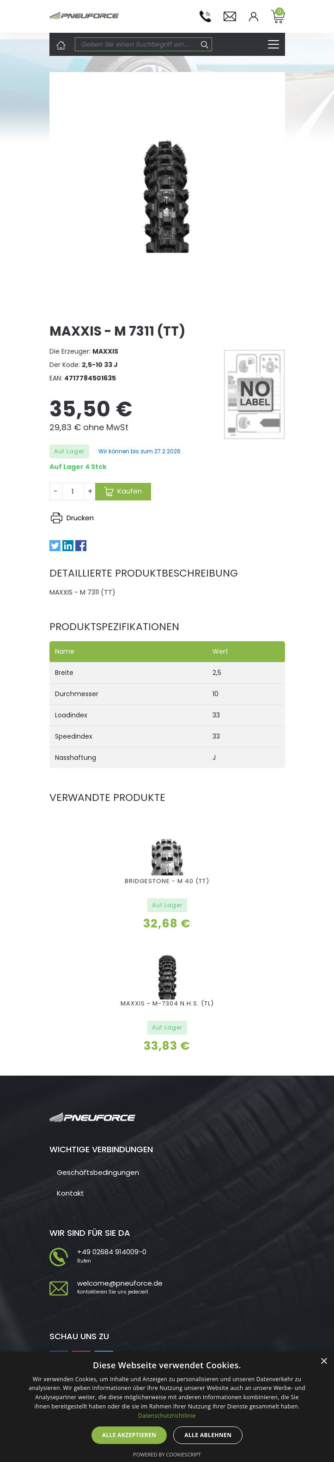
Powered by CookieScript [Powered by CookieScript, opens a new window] (167, 1454)
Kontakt (70, 1193)
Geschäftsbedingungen (98, 1172)
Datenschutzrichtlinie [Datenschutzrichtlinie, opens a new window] (167, 1416)
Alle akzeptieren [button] (129, 1435)
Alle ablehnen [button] (207, 1435)
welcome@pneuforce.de (120, 1283)
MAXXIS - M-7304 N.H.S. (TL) (167, 1003)
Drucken (72, 518)
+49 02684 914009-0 (111, 1252)
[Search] (136, 44)
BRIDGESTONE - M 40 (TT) (167, 881)
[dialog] (167, 1407)
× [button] (323, 1361)
